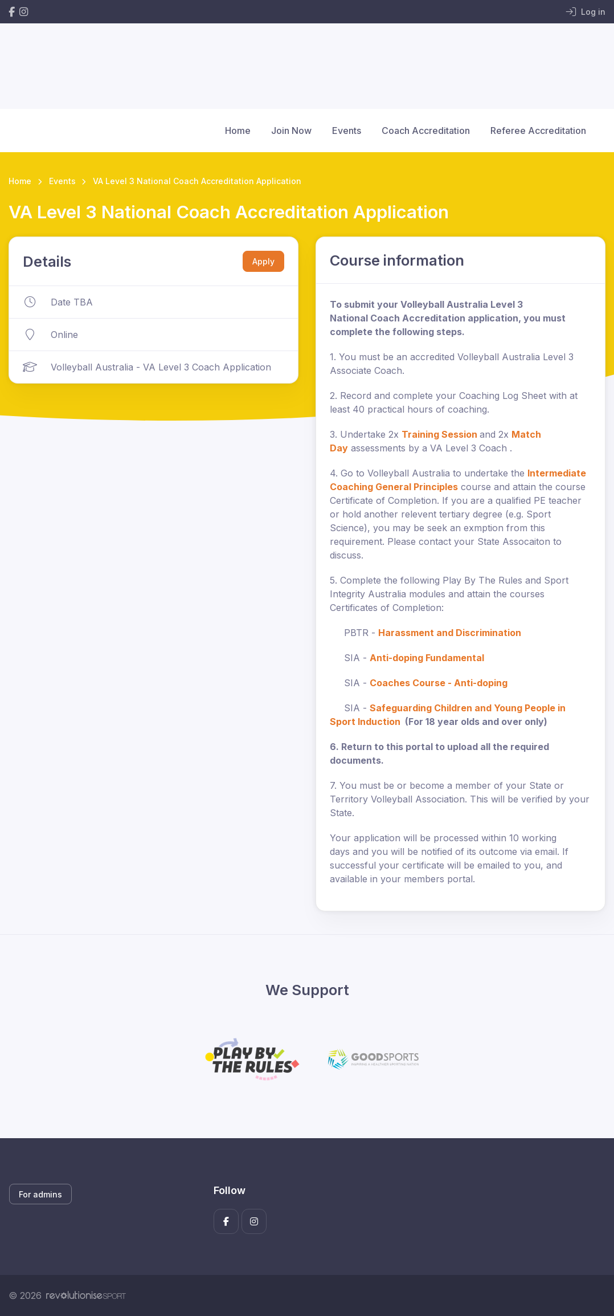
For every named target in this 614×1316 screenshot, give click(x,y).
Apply (263, 261)
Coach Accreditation (426, 130)
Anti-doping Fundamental (427, 657)
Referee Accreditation (538, 130)
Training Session (439, 434)
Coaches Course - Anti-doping (438, 682)
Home (238, 130)
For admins (40, 1194)
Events (346, 130)
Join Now (291, 130)
